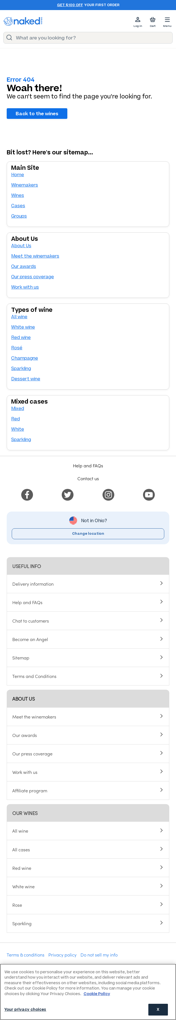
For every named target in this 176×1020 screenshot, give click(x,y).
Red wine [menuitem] (21, 868)
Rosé (16, 347)
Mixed (17, 408)
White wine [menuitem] (23, 886)
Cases (18, 205)
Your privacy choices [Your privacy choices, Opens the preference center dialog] (25, 1009)
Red (15, 418)
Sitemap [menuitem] (20, 657)
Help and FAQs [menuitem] (27, 602)
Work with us (25, 287)
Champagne (24, 358)
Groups (19, 216)
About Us (21, 245)
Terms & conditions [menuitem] (25, 954)
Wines (17, 195)
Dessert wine (25, 378)
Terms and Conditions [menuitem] (34, 676)
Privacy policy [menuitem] (62, 954)
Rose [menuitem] (17, 905)
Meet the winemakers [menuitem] (34, 716)
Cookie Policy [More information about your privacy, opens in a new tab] (97, 993)
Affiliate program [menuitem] (29, 790)
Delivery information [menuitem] (33, 584)
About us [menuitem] (23, 698)
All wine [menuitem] (20, 831)
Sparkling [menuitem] (22, 923)
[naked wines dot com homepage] (22, 21)
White (17, 429)
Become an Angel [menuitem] (30, 639)
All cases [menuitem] (21, 849)
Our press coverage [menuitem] (32, 753)
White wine (23, 327)
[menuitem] (27, 494)
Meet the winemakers (35, 256)
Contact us (88, 478)
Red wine (21, 337)
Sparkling (21, 368)
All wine (19, 316)
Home (17, 174)
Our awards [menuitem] (24, 735)
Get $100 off (70, 5)
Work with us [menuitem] (24, 772)
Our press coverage (32, 276)
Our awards (23, 266)
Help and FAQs (88, 465)
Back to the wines (37, 113)
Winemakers (24, 185)
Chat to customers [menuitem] (30, 621)
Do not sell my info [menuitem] (99, 954)
